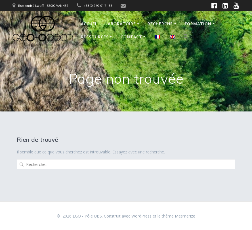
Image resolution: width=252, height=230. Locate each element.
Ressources (95, 36)
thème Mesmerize (178, 216)
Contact (131, 36)
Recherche (160, 23)
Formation (198, 23)
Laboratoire (121, 23)
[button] (186, 37)
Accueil (90, 23)
